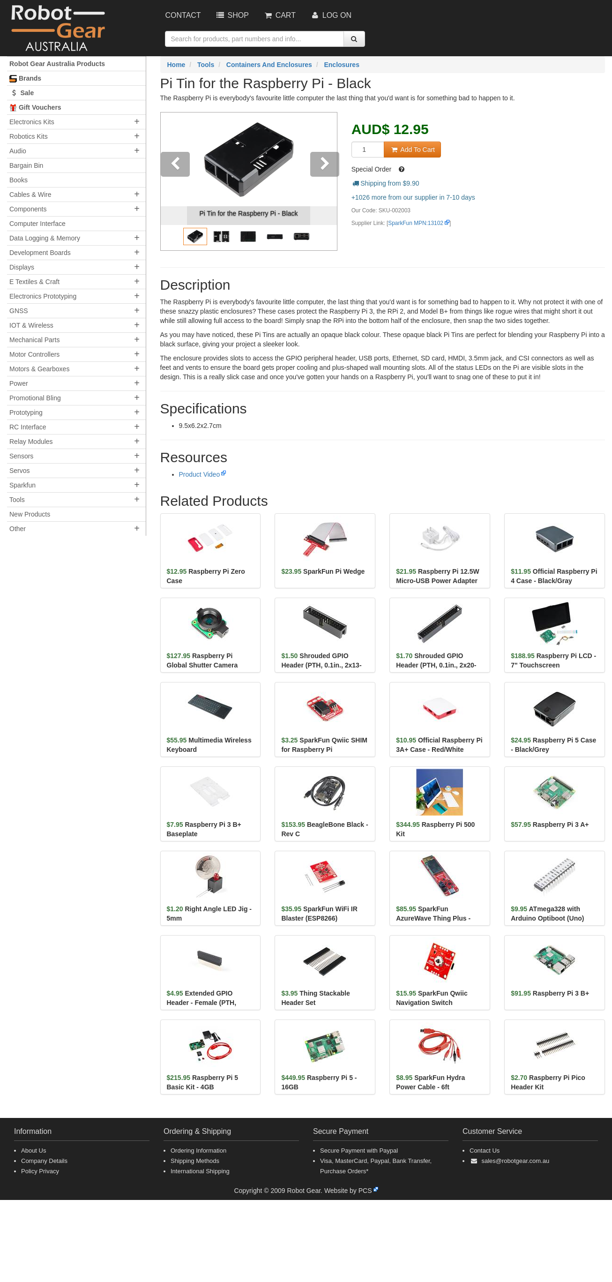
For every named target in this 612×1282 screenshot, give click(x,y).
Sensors (21, 456)
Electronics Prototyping (42, 296)
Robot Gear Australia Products (57, 63)
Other (17, 528)
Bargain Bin (26, 165)
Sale (21, 93)
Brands (25, 78)
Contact (183, 15)
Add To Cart (412, 149)
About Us (33, 1150)
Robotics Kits (28, 136)
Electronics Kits (31, 122)
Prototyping (26, 412)
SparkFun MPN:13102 (415, 223)
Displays (21, 267)
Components (27, 209)
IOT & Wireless (31, 325)
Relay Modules (31, 441)
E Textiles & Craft (34, 281)
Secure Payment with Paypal (359, 1150)
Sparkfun (22, 485)
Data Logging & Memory (44, 238)
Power (18, 383)
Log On (330, 15)
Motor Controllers (34, 354)
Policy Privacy (40, 1171)
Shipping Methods (195, 1160)
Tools (17, 499)
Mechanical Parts (34, 340)
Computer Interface (37, 223)
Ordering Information (198, 1150)
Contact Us (485, 1150)
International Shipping (200, 1171)
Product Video (199, 474)
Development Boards (40, 252)
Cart (279, 15)
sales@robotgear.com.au (515, 1160)
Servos (19, 470)
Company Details (44, 1160)
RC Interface (27, 427)
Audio (17, 151)
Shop (232, 15)
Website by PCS (348, 1190)
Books (18, 180)
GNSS (18, 311)
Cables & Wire (30, 194)
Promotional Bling (35, 398)
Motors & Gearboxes (39, 369)
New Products (29, 514)
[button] (174, 181)
